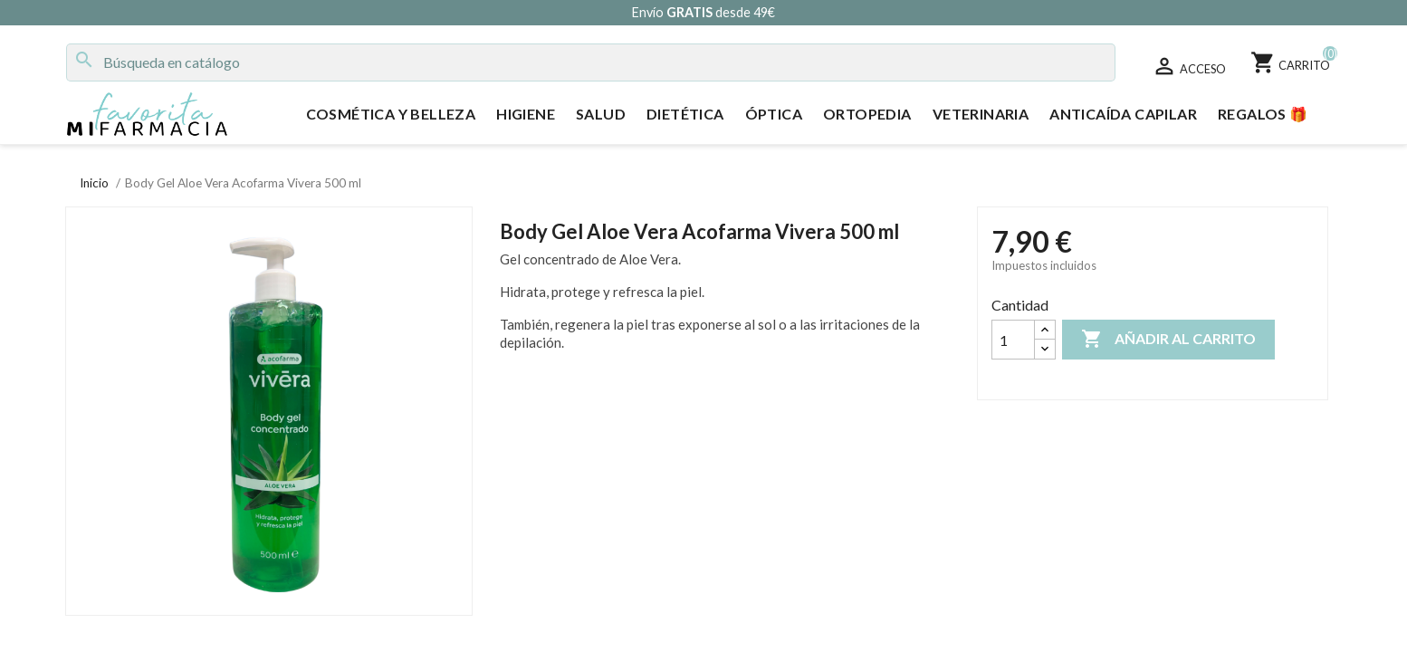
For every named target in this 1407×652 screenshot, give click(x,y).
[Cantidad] (1013, 340)
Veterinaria (981, 113)
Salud (601, 113)
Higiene (525, 113)
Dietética (685, 113)
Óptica (773, 113)
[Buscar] (590, 62)
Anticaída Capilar (1123, 113)
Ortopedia (867, 113)
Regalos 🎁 (1263, 113)
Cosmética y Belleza (391, 113)
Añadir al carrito (1168, 339)
